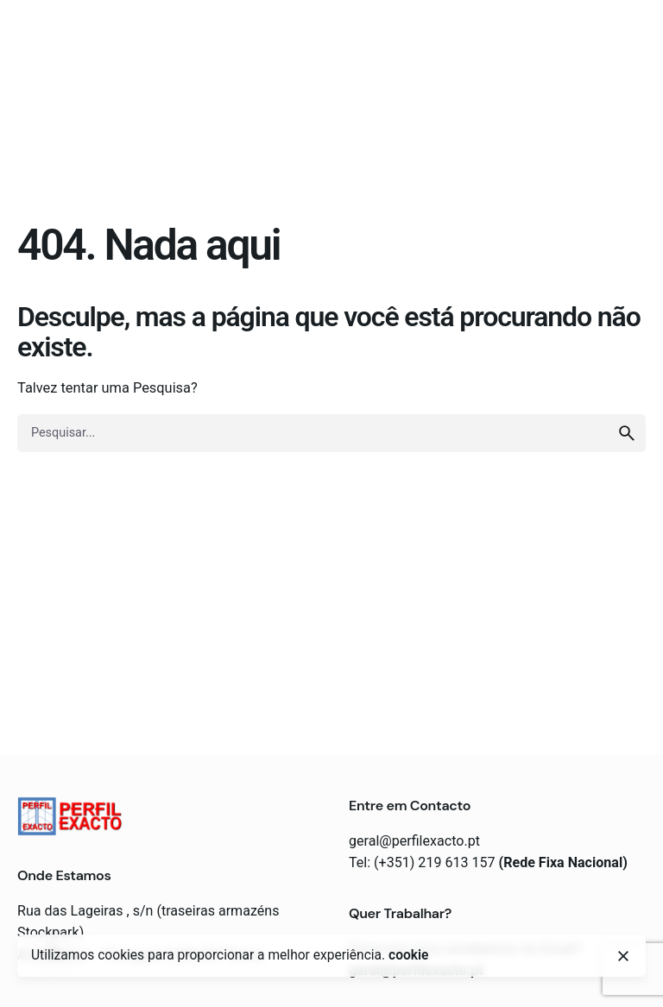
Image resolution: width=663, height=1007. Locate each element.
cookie (408, 955)
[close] (623, 956)
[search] (627, 433)
